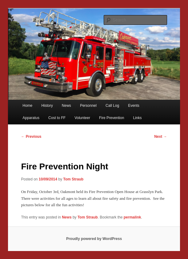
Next (160, 136)
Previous (31, 136)
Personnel (88, 105)
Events (133, 105)
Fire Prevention (111, 118)
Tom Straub (73, 179)
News (66, 105)
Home (27, 105)
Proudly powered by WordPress (94, 239)
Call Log (112, 105)
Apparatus (30, 118)
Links (137, 118)
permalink (132, 217)
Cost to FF (57, 118)
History (47, 105)
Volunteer (82, 118)
